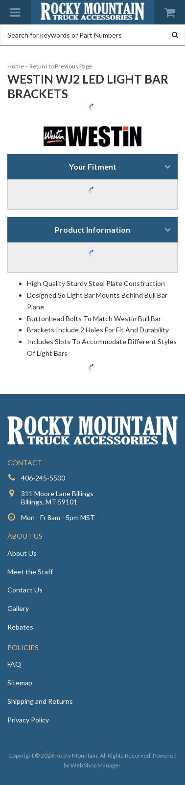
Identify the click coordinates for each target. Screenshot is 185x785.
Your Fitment (92, 166)
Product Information (92, 229)
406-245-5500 (43, 478)
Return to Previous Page (60, 66)
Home (15, 66)
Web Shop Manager (95, 765)
